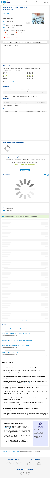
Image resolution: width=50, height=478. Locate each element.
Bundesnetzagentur (8, 427)
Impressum (19, 455)
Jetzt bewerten (25, 170)
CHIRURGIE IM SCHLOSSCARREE (10, 352)
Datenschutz (25, 455)
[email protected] (26, 382)
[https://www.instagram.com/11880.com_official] (14, 462)
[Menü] (48, 3)
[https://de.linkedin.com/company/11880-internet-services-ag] (21, 462)
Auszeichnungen (26, 42)
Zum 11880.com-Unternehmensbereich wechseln (27, 3)
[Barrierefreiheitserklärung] (45, 3)
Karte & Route (8, 45)
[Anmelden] (43, 3)
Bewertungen (37, 42)
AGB (29, 455)
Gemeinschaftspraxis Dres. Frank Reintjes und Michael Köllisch (17, 340)
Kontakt (16, 45)
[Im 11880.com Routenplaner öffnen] (45, 174)
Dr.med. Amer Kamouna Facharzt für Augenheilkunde (15, 333)
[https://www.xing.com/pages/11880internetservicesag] (17, 462)
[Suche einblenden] (41, 3)
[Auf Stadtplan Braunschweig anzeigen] (48, 175)
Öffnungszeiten (8, 42)
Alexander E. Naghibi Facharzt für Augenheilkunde (14, 328)
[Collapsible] (46, 367)
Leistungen (17, 42)
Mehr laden (25, 321)
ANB (32, 455)
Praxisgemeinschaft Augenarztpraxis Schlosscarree (14, 345)
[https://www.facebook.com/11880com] (7, 462)
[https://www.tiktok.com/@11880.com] (10, 462)
